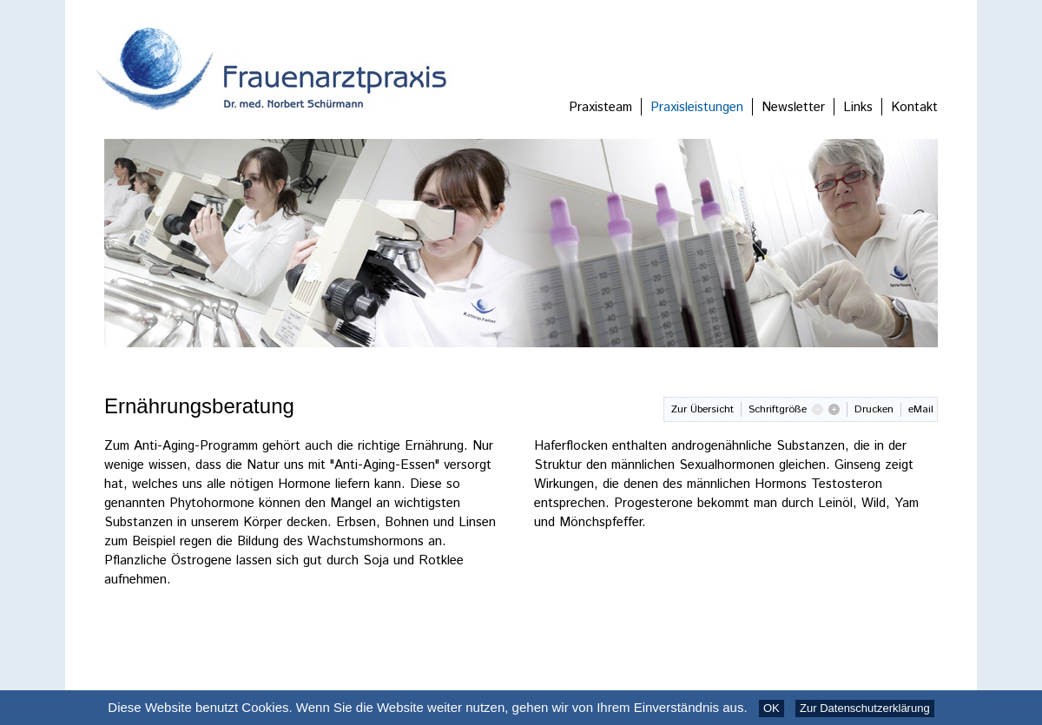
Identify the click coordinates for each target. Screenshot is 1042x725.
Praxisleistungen (696, 107)
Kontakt (914, 107)
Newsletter (793, 107)
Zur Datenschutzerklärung (865, 708)
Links (858, 107)
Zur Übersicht (702, 409)
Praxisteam (600, 107)
